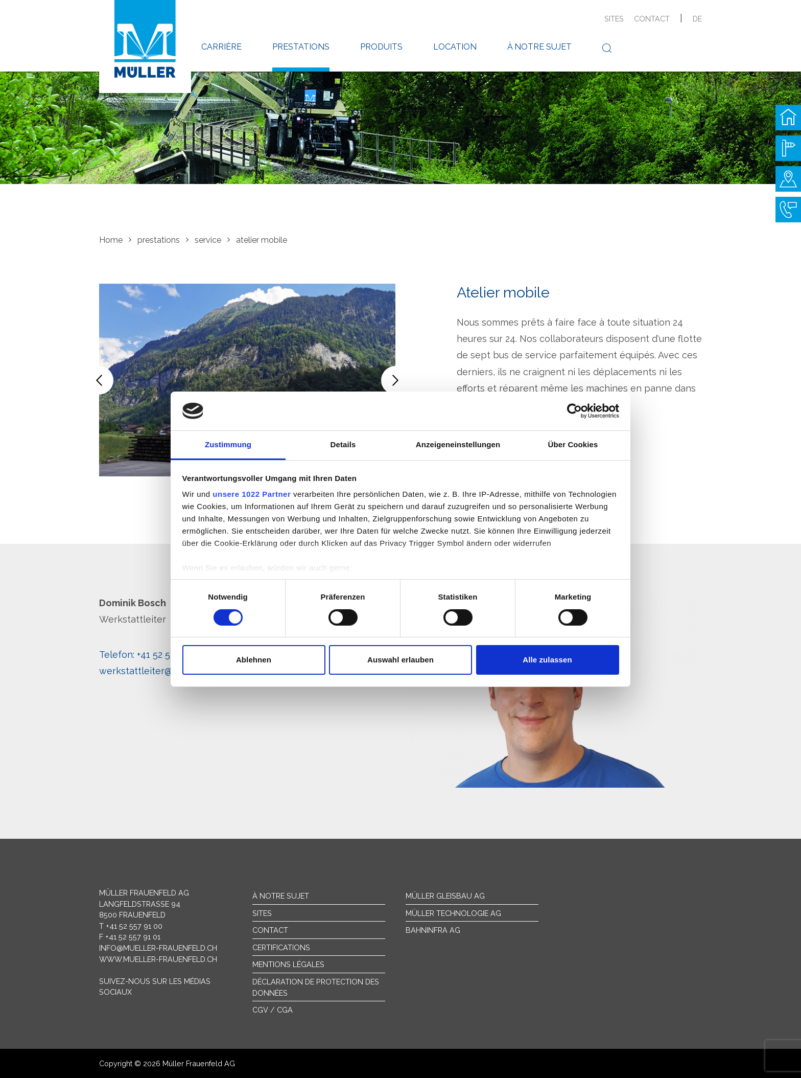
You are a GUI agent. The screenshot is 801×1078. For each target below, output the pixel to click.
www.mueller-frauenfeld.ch (158, 959)
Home (111, 240)
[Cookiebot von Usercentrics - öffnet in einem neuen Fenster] (574, 411)
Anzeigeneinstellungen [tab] (458, 444)
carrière (221, 47)
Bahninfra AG (433, 930)
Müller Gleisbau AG (445, 895)
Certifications (281, 947)
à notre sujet (539, 47)
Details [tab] (343, 444)
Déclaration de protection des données (315, 987)
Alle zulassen (547, 659)
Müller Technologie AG (453, 913)
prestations (300, 47)
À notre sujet (280, 895)
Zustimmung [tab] (228, 444)
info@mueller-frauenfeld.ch (158, 948)
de (697, 18)
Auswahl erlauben (400, 659)
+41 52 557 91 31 (151, 654)
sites (614, 18)
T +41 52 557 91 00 (130, 926)
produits (381, 47)
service (208, 240)
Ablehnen (253, 659)
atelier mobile (261, 240)
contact (652, 18)
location (455, 47)
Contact (270, 930)
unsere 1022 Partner (252, 494)
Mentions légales (288, 964)
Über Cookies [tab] (573, 444)
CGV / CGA (272, 1009)
